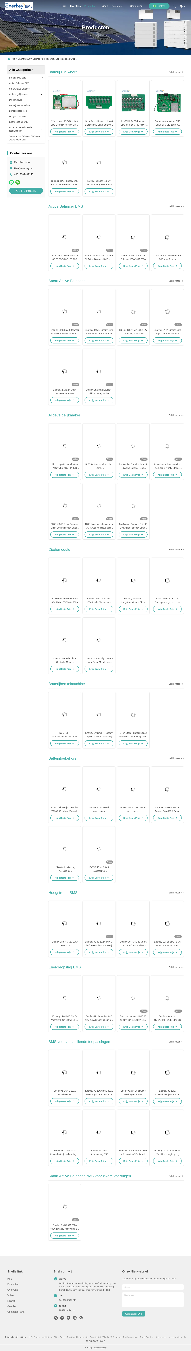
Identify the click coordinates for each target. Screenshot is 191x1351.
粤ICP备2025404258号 (95, 1347)
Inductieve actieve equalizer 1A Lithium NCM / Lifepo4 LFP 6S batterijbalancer (167, 468)
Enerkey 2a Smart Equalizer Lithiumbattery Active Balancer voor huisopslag (99, 393)
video (105, 6)
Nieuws (11, 1300)
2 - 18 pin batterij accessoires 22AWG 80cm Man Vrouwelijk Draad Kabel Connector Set (64, 811)
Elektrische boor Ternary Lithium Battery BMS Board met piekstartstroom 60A (99, 185)
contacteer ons (137, 6)
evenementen (119, 6)
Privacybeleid (11, 1337)
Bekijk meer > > (176, 72)
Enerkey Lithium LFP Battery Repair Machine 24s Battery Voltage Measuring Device (99, 737)
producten (91, 6)
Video (10, 1295)
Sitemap (24, 1337)
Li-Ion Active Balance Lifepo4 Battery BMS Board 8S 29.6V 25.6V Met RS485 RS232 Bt (99, 125)
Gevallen (12, 1306)
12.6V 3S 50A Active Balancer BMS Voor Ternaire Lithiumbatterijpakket (167, 259)
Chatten (159, 6)
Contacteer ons (16, 1312)
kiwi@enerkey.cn (23, 168)
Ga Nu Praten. (26, 190)
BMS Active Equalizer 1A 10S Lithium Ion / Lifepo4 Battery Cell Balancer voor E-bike (133, 528)
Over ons (12, 1289)
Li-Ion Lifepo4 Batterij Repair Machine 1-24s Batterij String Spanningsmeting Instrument (133, 737)
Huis (64, 6)
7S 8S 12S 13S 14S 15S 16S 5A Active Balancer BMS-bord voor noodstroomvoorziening (99, 259)
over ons (75, 6)
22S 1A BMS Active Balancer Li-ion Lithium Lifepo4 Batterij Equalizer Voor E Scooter (65, 528)
